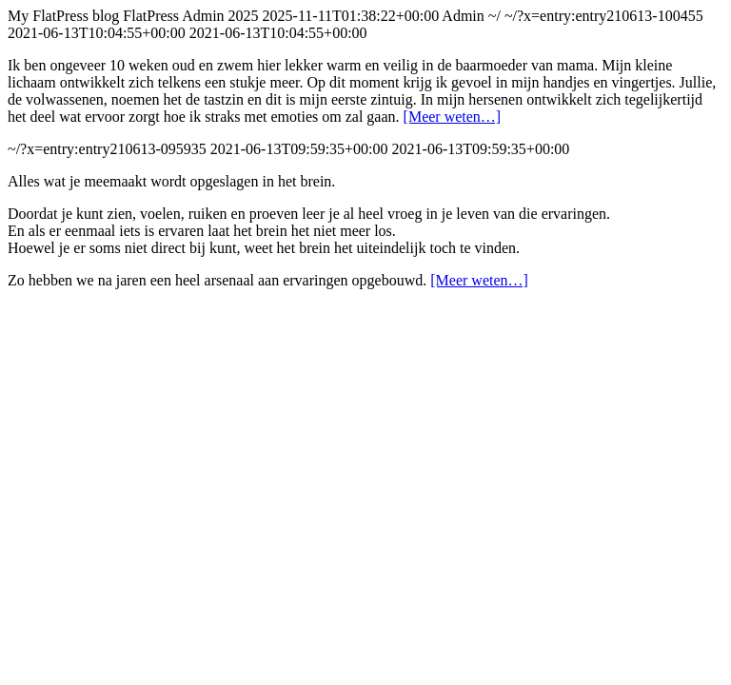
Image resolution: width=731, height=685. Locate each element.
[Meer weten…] (453, 116)
